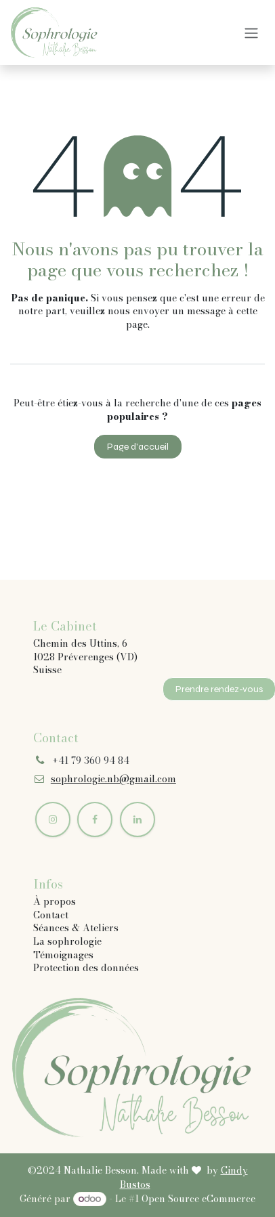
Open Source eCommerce (198, 1198)
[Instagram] (52, 819)
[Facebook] (94, 819)
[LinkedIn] (137, 819)
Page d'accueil (138, 446)
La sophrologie (67, 941)
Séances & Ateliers (76, 927)
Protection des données (86, 967)
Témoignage (61, 954)
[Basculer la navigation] (251, 33)
